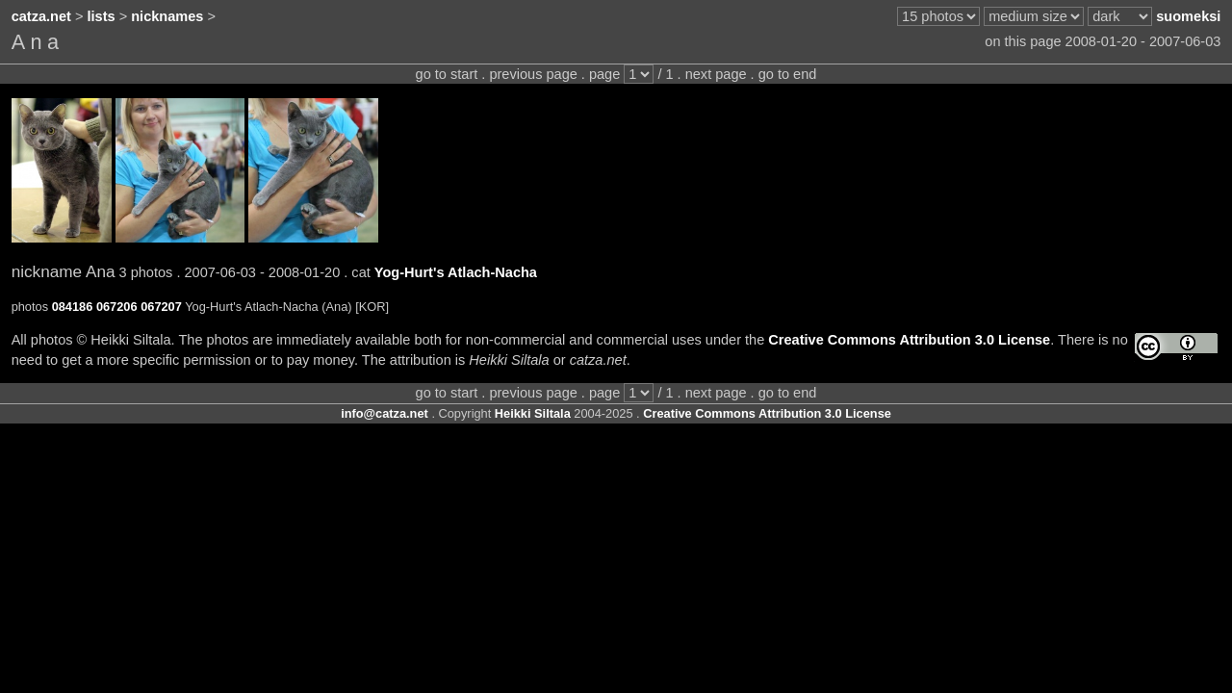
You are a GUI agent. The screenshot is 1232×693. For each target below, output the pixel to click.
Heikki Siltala (533, 413)
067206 (117, 306)
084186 (72, 306)
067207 (161, 306)
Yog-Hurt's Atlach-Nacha (455, 272)
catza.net (41, 16)
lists (102, 16)
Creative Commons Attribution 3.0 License (909, 339)
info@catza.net (384, 413)
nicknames (167, 16)
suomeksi (1188, 16)
